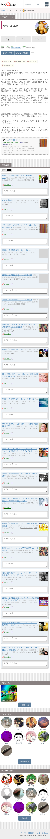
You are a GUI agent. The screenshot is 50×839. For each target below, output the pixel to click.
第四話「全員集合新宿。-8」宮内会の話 (17, 275)
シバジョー (6, 757)
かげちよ (31, 729)
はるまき (6, 786)
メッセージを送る (22, 53)
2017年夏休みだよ (9, 200)
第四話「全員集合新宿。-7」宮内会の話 (17, 300)
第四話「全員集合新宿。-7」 (13, 349)
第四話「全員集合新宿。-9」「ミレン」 (17, 250)
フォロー (8, 39)
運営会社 (45, 833)
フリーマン (31, 786)
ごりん (43, 743)
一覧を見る (24, 705)
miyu (18, 729)
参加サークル (38, 39)
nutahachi (43, 786)
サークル (23, 833)
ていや (19, 786)
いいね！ (7, 185)
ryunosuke (43, 729)
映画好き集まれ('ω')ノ (8, 700)
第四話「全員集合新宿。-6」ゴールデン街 (18, 399)
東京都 (13, 48)
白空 (6, 729)
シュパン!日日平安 (23, 180)
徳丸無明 (19, 743)
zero (6, 743)
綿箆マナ (31, 743)
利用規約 (31, 833)
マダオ (7, 800)
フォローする (7, 53)
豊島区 (18, 48)
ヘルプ (38, 833)
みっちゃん (18, 800)
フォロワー (23, 39)
